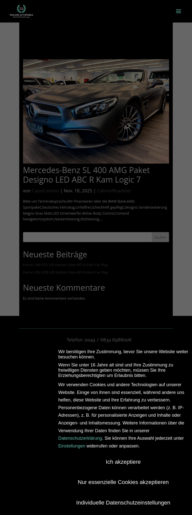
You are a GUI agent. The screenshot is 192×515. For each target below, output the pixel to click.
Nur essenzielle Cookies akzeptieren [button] (123, 481)
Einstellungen (71, 444)
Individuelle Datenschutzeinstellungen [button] (123, 501)
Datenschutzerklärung (80, 436)
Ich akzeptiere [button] (123, 460)
